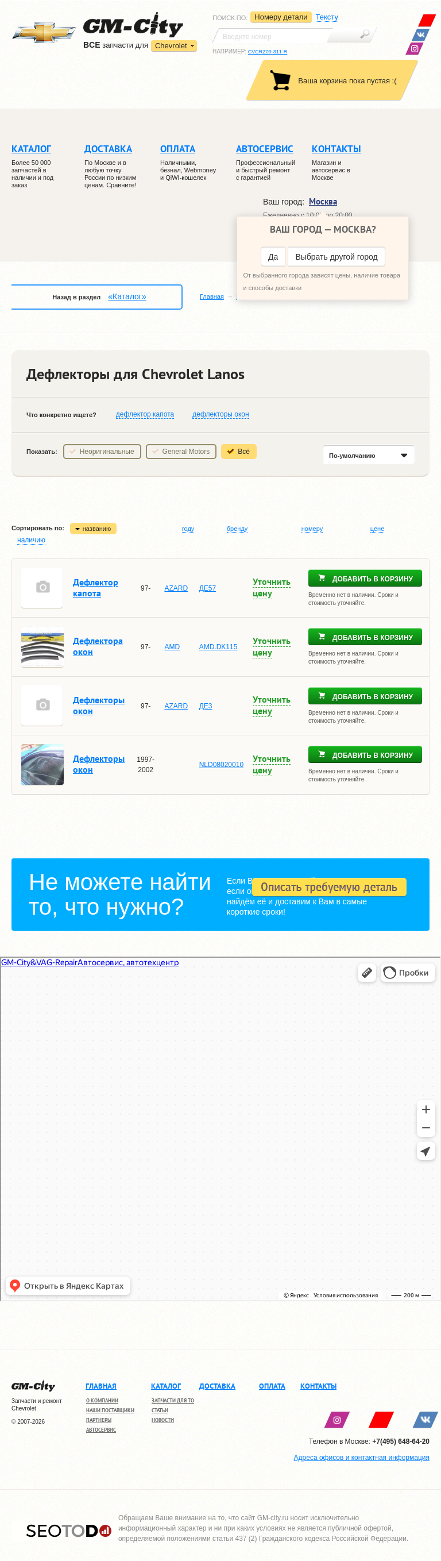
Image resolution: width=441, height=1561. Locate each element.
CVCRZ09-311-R (268, 52)
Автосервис (101, 1430)
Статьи (160, 1410)
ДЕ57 (207, 588)
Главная (212, 296)
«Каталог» (127, 296)
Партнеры (98, 1420)
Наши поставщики (110, 1410)
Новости (163, 1420)
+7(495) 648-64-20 (401, 1441)
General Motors (186, 452)
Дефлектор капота (95, 587)
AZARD (176, 588)
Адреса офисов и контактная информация (362, 1458)
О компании (102, 1400)
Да (273, 256)
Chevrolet (171, 45)
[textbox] (272, 35)
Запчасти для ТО (173, 1400)
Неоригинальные (107, 452)
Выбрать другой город (336, 256)
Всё (244, 452)
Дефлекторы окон (99, 705)
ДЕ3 (205, 706)
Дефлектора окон (98, 646)
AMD (172, 647)
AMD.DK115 (218, 647)
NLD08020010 (221, 765)
